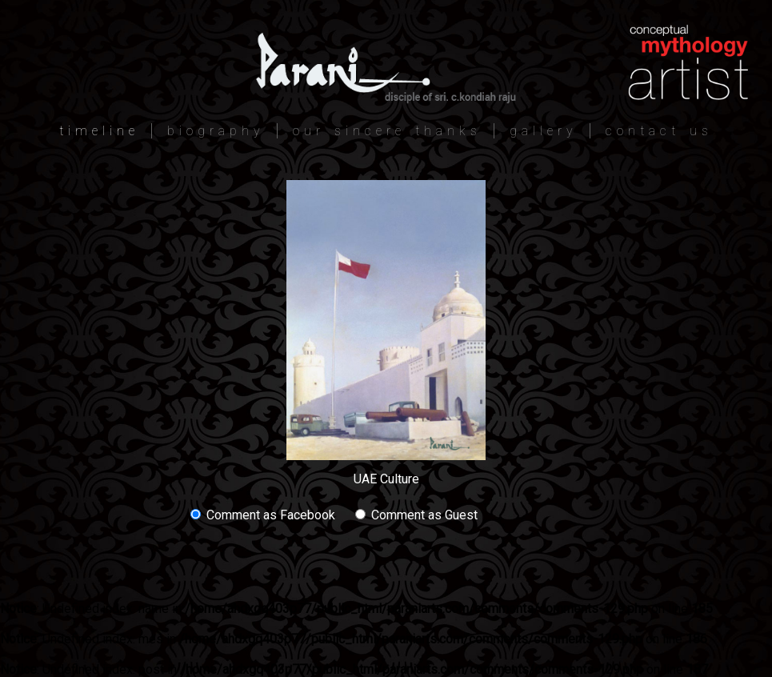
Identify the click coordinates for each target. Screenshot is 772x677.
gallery (544, 130)
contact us (659, 130)
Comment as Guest (416, 515)
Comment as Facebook (262, 515)
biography (216, 130)
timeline (99, 130)
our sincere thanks (387, 130)
